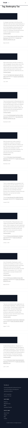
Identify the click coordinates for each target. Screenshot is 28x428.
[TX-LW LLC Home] (6, 2)
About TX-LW (6, 413)
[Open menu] (25, 2)
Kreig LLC (6, 401)
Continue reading (9, 33)
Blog (5, 416)
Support (5, 414)
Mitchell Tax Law (19, 199)
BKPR (5, 405)
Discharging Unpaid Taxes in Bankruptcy (15, 319)
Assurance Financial (8, 407)
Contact (5, 418)
